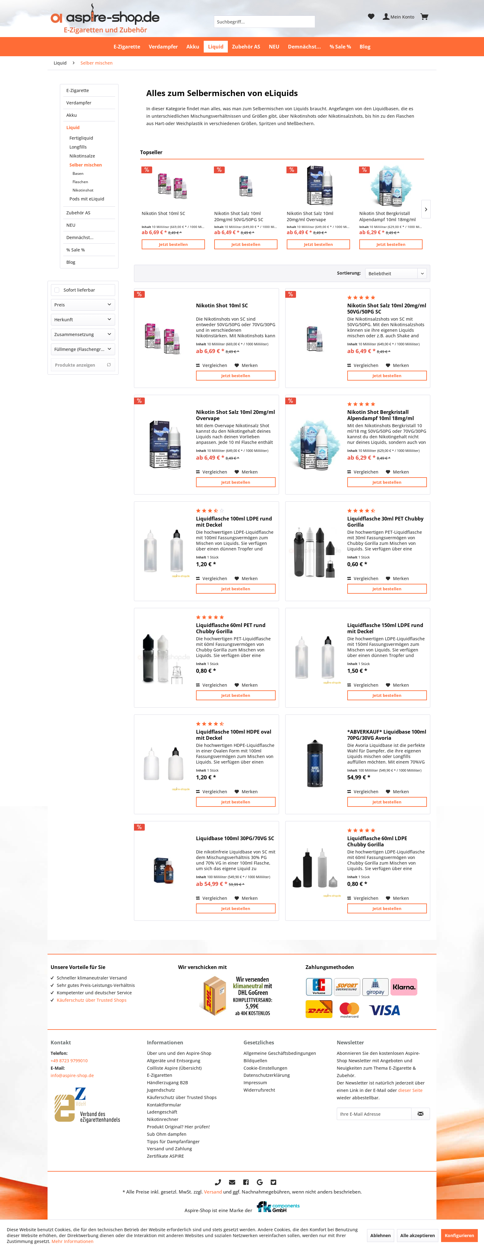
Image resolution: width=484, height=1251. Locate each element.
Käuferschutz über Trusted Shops (92, 1000)
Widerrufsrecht (259, 1090)
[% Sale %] (340, 47)
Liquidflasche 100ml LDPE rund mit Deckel (234, 522)
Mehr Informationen (73, 1241)
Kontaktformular (164, 1105)
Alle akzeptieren (417, 1235)
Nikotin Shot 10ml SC (163, 213)
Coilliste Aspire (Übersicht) (174, 1068)
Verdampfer (78, 103)
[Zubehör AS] (246, 47)
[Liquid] (216, 47)
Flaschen (80, 181)
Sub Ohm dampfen (166, 1134)
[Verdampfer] (163, 47)
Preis (59, 305)
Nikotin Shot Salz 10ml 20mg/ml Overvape (310, 216)
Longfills (78, 147)
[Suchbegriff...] (264, 21)
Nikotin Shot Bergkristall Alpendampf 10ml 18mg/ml (387, 216)
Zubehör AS (78, 213)
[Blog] (365, 47)
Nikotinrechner (162, 1119)
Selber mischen (85, 165)
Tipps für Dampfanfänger (173, 1141)
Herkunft (63, 319)
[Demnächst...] (304, 47)
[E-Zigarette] (126, 47)
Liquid (73, 127)
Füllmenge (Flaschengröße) (82, 349)
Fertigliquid (81, 138)
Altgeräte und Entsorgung (173, 1061)
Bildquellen (255, 1061)
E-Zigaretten (159, 1075)
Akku (71, 115)
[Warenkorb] (427, 17)
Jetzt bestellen (173, 244)
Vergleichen (211, 365)
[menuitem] (264, 21)
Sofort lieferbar (79, 290)
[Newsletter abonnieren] (420, 1114)
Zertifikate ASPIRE (165, 1156)
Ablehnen (380, 1235)
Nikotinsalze (82, 156)
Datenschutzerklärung (267, 1075)
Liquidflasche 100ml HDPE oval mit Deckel (233, 735)
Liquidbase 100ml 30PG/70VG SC (235, 838)
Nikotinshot (83, 190)
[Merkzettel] (371, 17)
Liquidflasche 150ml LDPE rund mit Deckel (385, 628)
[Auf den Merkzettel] (246, 365)
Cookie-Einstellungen (265, 1068)
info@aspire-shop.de (72, 1075)
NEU (70, 225)
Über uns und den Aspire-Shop (179, 1053)
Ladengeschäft (162, 1112)
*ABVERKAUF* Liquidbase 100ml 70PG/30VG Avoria (386, 735)
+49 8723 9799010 (69, 1061)
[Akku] (193, 47)
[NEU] (274, 47)
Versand (213, 1192)
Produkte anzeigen (83, 365)
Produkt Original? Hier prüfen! (178, 1127)
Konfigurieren (459, 1235)
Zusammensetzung (74, 334)
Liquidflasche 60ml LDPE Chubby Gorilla (377, 841)
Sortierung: (349, 273)
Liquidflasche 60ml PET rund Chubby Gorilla (230, 628)
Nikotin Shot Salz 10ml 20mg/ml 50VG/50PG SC (238, 216)
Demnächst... (80, 237)
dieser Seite (410, 1090)
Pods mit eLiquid (86, 199)
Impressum (255, 1082)
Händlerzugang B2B (167, 1082)
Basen (78, 173)
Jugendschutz (161, 1090)
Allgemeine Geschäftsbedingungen (280, 1053)
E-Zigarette (77, 90)
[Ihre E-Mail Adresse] (374, 1114)
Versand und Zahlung (169, 1149)
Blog (70, 262)
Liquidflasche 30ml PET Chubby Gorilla (385, 522)
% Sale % (75, 250)
